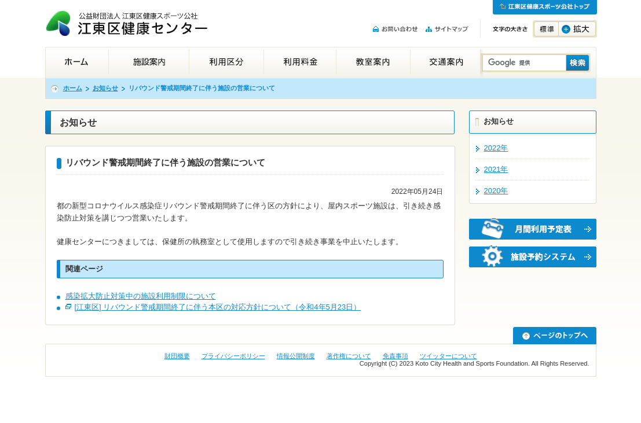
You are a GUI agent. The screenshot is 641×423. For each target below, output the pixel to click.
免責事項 (395, 355)
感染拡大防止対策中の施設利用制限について (140, 296)
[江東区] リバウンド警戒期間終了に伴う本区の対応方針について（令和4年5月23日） (218, 307)
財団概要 (177, 355)
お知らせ (105, 87)
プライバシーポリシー (233, 355)
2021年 (496, 169)
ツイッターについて (448, 355)
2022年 (496, 148)
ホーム (72, 87)
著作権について (349, 355)
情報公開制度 (296, 355)
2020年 (496, 190)
